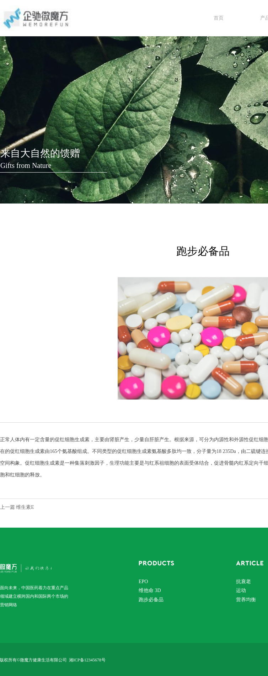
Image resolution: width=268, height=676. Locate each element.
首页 (219, 18)
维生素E (25, 507)
